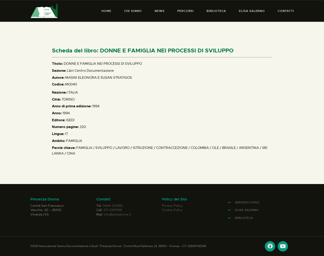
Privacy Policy (172, 206)
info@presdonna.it (117, 214)
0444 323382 (113, 206)
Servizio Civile (247, 202)
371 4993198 (113, 210)
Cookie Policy (172, 210)
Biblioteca (244, 218)
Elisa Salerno (247, 210)
